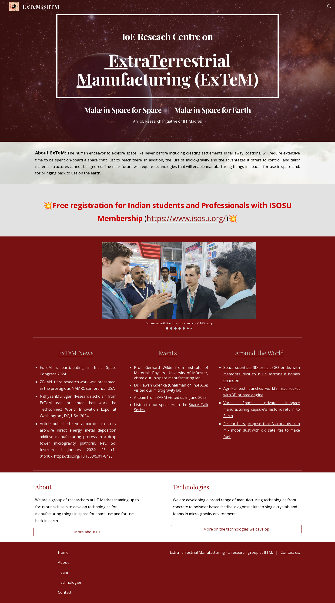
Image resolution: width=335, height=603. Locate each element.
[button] (329, 6)
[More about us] (87, 532)
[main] (167, 56)
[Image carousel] (179, 286)
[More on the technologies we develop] (236, 529)
